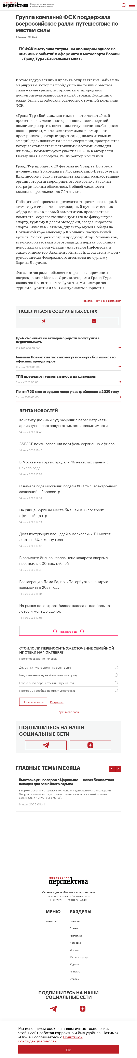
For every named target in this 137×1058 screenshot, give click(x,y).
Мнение (74, 950)
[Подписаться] (94, 321)
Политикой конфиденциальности (50, 1038)
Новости (87, 300)
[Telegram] (46, 745)
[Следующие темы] (118, 769)
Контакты (51, 921)
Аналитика (76, 935)
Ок (68, 1049)
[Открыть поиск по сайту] (124, 5)
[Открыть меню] (132, 5)
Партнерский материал (107, 300)
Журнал (74, 964)
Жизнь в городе (79, 957)
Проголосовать (33, 701)
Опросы (74, 978)
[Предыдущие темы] (112, 769)
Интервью (75, 942)
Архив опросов (68, 711)
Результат (57, 701)
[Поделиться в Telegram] (43, 321)
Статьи (74, 928)
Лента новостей (38, 411)
